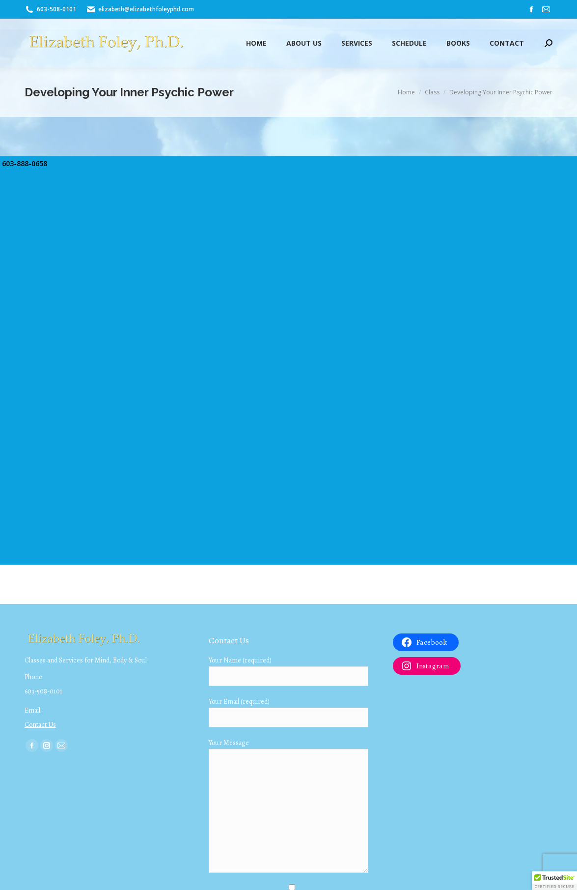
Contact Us (40, 724)
